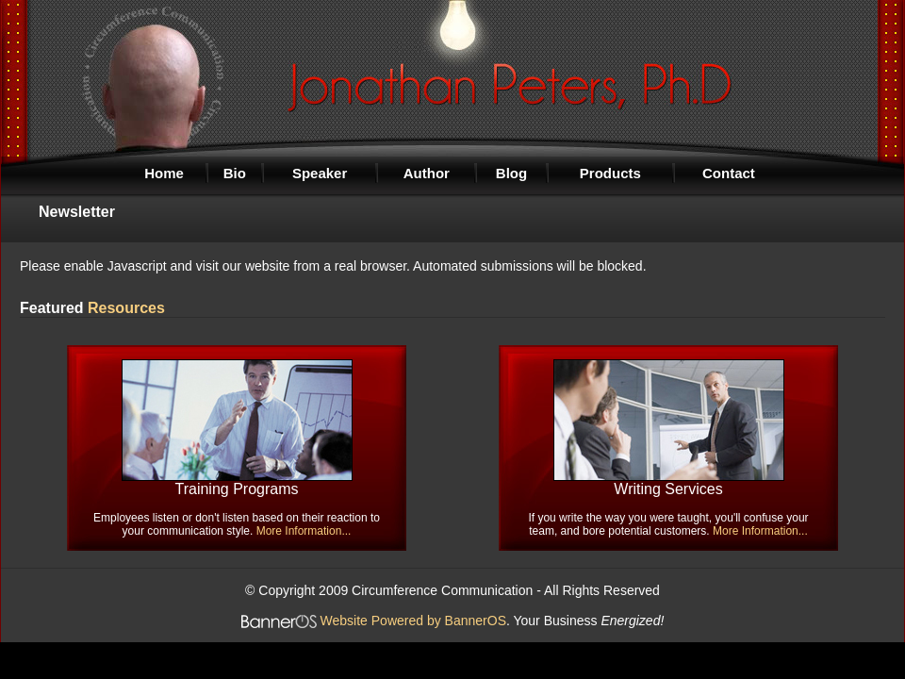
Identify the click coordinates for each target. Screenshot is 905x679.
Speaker (319, 173)
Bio (234, 173)
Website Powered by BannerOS (413, 620)
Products (610, 173)
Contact (728, 173)
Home (164, 173)
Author (426, 173)
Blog (511, 173)
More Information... (304, 531)
